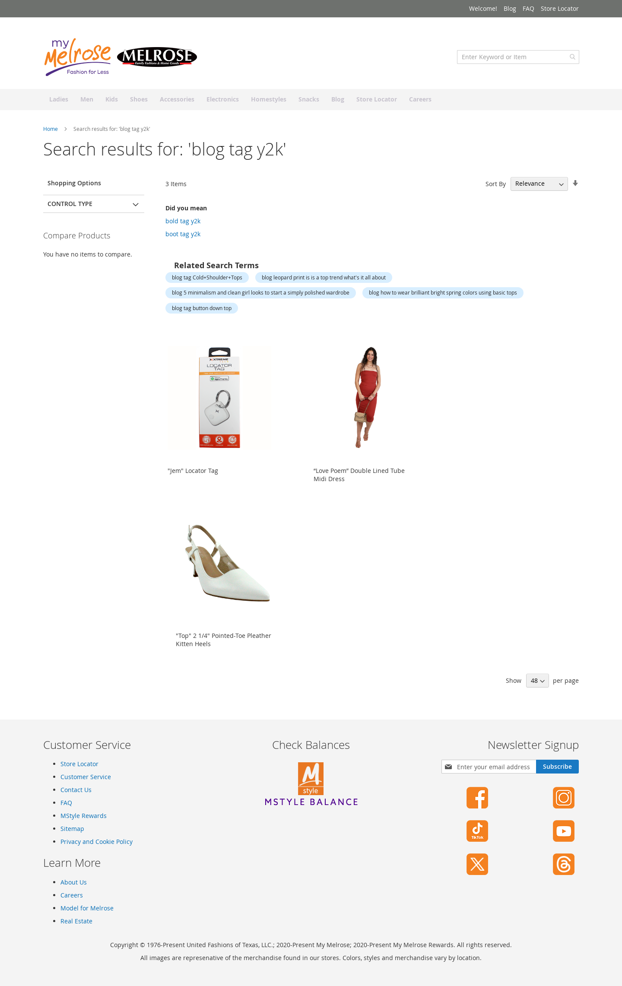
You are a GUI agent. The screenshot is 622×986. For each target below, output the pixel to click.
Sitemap (72, 828)
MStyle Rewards (83, 816)
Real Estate (76, 921)
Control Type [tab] (70, 205)
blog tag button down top (202, 309)
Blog (510, 8)
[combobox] (518, 58)
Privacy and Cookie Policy (96, 841)
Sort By (496, 185)
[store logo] (121, 58)
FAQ (528, 8)
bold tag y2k (182, 222)
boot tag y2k (182, 235)
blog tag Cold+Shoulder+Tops (207, 278)
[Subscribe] (557, 767)
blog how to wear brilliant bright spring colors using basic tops (443, 293)
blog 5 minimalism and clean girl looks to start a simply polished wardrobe (260, 293)
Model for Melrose (87, 908)
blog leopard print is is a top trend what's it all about (324, 278)
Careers (71, 895)
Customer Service (85, 777)
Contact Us (76, 790)
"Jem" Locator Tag (193, 472)
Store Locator (560, 8)
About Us (73, 882)
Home (51, 130)
